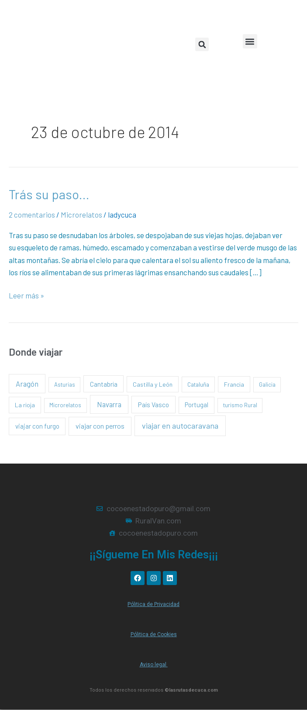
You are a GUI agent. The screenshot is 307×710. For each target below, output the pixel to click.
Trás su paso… (49, 194)
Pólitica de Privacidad (153, 604)
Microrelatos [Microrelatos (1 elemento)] (65, 405)
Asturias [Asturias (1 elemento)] (64, 384)
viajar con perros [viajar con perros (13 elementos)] (100, 426)
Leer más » (26, 294)
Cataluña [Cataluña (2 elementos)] (198, 384)
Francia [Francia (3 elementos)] (234, 384)
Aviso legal (154, 665)
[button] (250, 41)
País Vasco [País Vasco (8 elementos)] (153, 404)
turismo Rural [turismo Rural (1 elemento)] (240, 405)
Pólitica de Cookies (154, 634)
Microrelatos (81, 214)
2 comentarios (32, 214)
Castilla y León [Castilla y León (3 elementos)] (152, 384)
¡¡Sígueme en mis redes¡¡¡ (154, 554)
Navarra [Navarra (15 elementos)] (109, 404)
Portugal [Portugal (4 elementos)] (196, 405)
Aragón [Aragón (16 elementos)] (27, 383)
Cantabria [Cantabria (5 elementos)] (103, 384)
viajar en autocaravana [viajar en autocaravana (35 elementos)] (180, 425)
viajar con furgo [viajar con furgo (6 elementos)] (37, 426)
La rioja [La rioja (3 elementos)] (25, 405)
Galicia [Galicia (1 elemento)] (267, 384)
